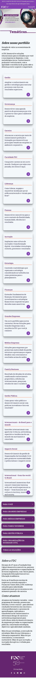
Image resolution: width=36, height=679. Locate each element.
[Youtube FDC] (21, 673)
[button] (34, 18)
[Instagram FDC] (24, 673)
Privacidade (18, 669)
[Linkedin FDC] (17, 673)
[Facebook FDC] (11, 673)
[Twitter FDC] (14, 673)
